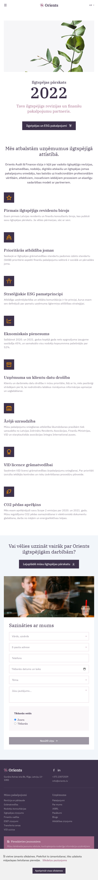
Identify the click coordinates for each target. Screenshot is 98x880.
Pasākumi (57, 812)
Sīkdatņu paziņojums (54, 860)
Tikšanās (21, 723)
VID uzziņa (9, 829)
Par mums (57, 804)
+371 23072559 (60, 776)
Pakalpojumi (58, 800)
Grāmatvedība (11, 804)
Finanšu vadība (11, 817)
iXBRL (55, 808)
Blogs (55, 817)
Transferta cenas (12, 825)
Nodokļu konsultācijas (15, 808)
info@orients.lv (60, 780)
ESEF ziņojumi (11, 821)
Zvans (19, 719)
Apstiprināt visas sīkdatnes (49, 870)
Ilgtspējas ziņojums (14, 812)
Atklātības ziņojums (62, 821)
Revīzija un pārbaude (14, 800)
